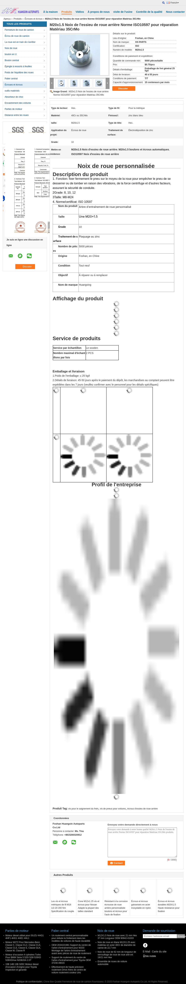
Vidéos (80, 11)
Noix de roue (11, 48)
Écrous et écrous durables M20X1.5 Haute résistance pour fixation (168, 906)
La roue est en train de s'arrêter (20, 42)
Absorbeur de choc (14, 97)
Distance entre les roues (17, 115)
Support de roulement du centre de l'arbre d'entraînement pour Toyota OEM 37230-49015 (71, 960)
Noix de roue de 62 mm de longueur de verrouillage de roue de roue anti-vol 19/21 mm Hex (117, 955)
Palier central (11, 78)
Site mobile (149, 956)
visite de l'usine (123, 11)
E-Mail (146, 951)
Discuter (125, 88)
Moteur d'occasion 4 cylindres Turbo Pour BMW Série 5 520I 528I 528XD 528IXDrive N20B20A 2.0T (23, 957)
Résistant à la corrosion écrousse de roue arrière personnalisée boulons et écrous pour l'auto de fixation (116, 908)
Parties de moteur (13, 109)
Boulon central (12, 60)
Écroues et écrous (34, 19)
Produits (66, 11)
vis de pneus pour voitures (113, 808)
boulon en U (11, 54)
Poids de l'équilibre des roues (19, 72)
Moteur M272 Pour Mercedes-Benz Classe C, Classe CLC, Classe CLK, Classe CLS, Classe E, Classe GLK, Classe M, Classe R (23, 946)
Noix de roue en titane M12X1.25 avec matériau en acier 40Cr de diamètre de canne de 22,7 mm (116, 945)
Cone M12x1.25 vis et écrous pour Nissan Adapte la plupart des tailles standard (88, 906)
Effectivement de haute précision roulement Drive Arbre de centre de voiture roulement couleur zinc (69, 970)
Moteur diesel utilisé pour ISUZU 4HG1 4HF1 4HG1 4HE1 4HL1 (25, 937)
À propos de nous (99, 11)
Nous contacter (175, 11)
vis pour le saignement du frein (83, 808)
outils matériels (12, 91)
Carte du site (159, 951)
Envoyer (181, 936)
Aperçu (7, 19)
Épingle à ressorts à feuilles (18, 66)
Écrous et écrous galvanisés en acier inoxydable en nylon (141, 904)
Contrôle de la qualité (149, 11)
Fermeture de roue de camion (19, 30)
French (175, 2)
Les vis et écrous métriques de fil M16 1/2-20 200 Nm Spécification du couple (62, 906)
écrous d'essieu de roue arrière (142, 808)
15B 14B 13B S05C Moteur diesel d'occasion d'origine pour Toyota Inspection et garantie (22, 967)
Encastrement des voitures (18, 103)
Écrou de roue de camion (17, 36)
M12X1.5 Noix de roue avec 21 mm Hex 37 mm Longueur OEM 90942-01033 (117, 937)
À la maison (50, 11)
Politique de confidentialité (29, 981)
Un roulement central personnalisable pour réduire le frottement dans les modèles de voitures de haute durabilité (71, 938)
